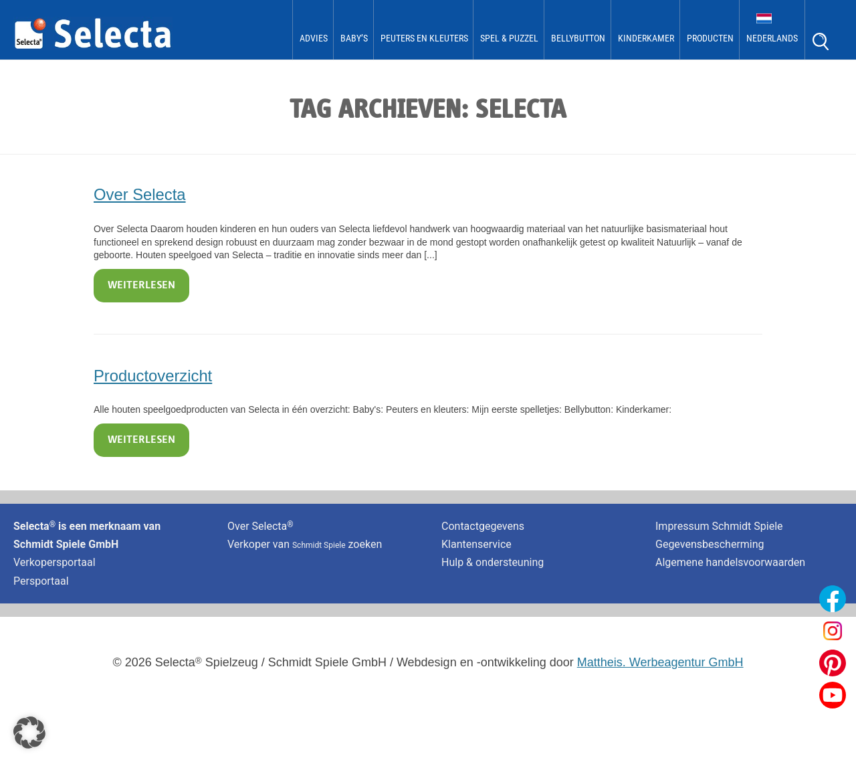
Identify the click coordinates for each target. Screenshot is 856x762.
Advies (314, 38)
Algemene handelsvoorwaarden (730, 562)
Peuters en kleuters (424, 38)
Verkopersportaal (54, 562)
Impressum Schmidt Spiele (720, 526)
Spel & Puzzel (509, 38)
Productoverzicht (153, 376)
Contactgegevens (482, 526)
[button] (29, 732)
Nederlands (772, 38)
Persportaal (41, 581)
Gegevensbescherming (709, 544)
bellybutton (578, 38)
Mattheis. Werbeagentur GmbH (660, 662)
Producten (710, 38)
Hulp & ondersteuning (492, 562)
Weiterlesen (141, 285)
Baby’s (354, 38)
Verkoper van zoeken (304, 544)
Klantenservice (476, 544)
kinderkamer (646, 38)
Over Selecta (140, 194)
